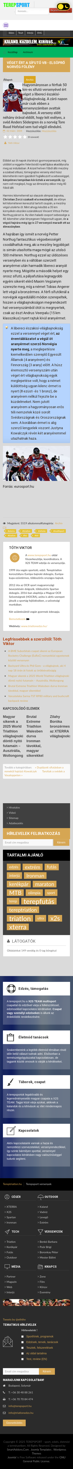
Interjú (30, 32)
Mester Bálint (48, 1257)
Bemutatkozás (19, 618)
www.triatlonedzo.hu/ (34, 626)
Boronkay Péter (49, 1252)
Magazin (12, 1281)
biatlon (12, 535)
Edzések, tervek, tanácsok (42, 1342)
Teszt (20, 32)
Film (42, 1281)
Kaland (44, 1206)
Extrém (44, 1222)
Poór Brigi (45, 1247)
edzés (13, 867)
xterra (12, 531)
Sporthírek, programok (39, 1336)
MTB (15, 892)
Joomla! (12, 1457)
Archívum (28, 52)
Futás (10, 1252)
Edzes (11, 32)
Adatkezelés (16, 823)
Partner (11, 1276)
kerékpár (18, 884)
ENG (39, 32)
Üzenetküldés (14, 1422)
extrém (32, 867)
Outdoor (12, 1257)
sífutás (43, 531)
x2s (55, 918)
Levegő (44, 1217)
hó (26, 535)
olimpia (34, 892)
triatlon (27, 531)
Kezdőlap (13, 52)
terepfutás (39, 901)
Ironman (35, 875)
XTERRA (12, 1206)
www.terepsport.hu (39, 555)
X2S (9, 1212)
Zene (43, 1276)
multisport (59, 531)
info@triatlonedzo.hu (21, 1412)
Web (9, 1287)
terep (13, 901)
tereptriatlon (23, 910)
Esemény (45, 1292)
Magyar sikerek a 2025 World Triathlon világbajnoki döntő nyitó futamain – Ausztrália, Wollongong (13, 736)
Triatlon (11, 1241)
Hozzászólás (49, 131)
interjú (14, 875)
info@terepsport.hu (20, 1406)
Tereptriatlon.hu (12, 1184)
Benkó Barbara (48, 1241)
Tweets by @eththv (14, 1319)
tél (37, 535)
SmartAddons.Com (18, 1449)
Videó (12, 812)
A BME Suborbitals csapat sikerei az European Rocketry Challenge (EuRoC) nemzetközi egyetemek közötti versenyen (38, 655)
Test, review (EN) (36, 1359)
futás (52, 867)
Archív (58, 523)
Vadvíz (43, 1212)
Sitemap (13, 818)
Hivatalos (14, 807)
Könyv (43, 1287)
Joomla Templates (41, 1449)
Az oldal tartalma (36, 1353)
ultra (40, 918)
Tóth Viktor (14, 143)
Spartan (11, 1217)
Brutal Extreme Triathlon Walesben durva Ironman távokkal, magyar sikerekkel (34, 736)
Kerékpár (12, 1247)
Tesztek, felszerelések (39, 1347)
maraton (44, 884)
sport (51, 892)
